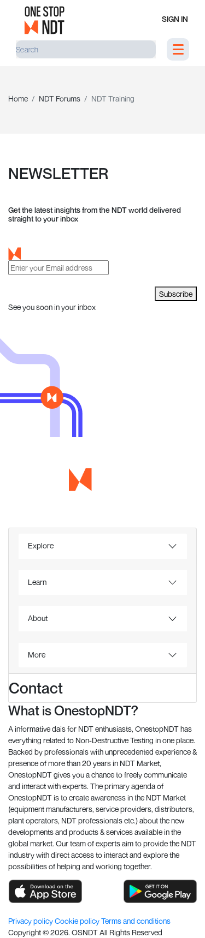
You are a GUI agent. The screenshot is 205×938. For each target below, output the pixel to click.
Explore (41, 545)
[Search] (86, 49)
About (38, 618)
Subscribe (175, 293)
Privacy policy (31, 920)
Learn (37, 582)
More (36, 654)
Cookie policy (78, 920)
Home (18, 98)
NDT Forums (59, 98)
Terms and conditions (136, 920)
